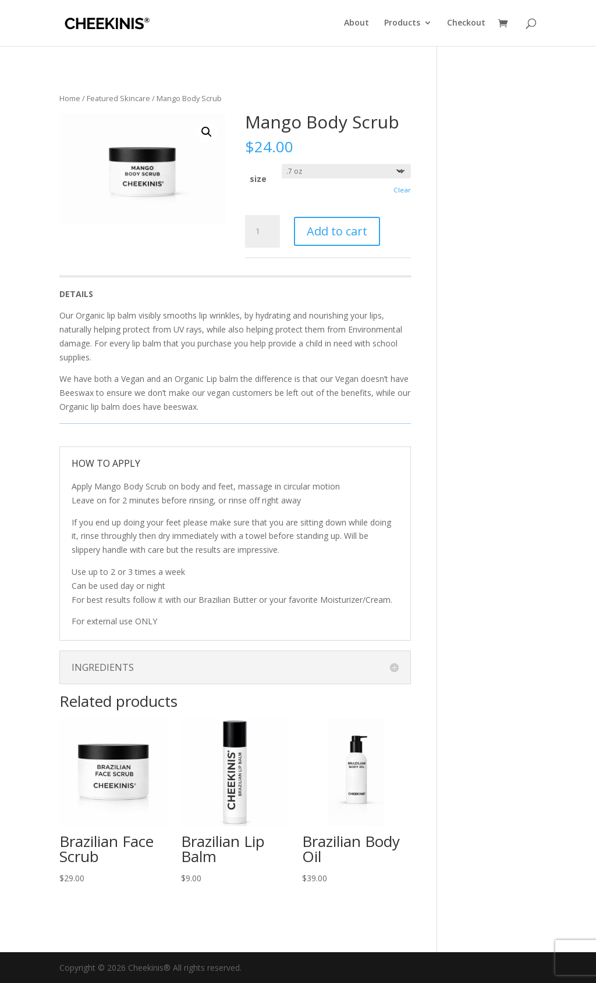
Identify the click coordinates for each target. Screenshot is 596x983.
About (356, 23)
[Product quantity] (262, 231)
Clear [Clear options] (402, 189)
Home (69, 98)
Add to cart (337, 231)
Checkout (466, 23)
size (258, 178)
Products (402, 23)
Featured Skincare (118, 98)
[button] (206, 131)
